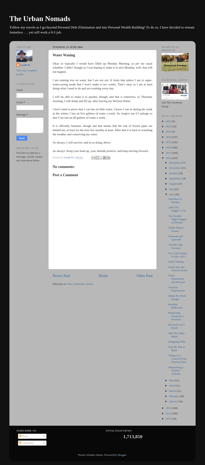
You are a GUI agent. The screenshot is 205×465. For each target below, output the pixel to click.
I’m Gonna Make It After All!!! (177, 255)
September (175, 178)
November (175, 167)
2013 (169, 418)
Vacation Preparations (176, 289)
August (173, 183)
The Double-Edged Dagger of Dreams (177, 219)
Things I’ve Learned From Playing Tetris (177, 358)
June (172, 194)
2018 (169, 147)
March (173, 390)
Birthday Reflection (175, 306)
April (172, 385)
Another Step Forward (175, 246)
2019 (169, 142)
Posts (23, 436)
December (175, 162)
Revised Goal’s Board (176, 326)
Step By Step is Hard (176, 348)
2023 (169, 121)
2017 (169, 152)
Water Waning (176, 261)
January (173, 401)
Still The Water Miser (176, 335)
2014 (169, 413)
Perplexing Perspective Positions (176, 316)
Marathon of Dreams (175, 200)
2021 (169, 131)
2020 (169, 136)
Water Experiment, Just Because (176, 278)
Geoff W (25, 65)
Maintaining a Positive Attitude (175, 370)
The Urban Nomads (39, 19)
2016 (169, 158)
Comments (26, 442)
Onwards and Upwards (175, 238)
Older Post (145, 276)
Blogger (122, 454)
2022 (169, 126)
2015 (169, 407)
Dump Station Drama (175, 229)
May (172, 380)
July (171, 189)
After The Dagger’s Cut (177, 209)
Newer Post (61, 276)
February (174, 396)
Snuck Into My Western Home (177, 269)
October (173, 173)
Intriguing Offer (177, 341)
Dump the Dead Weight (176, 297)
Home (103, 276)
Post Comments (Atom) (80, 283)
